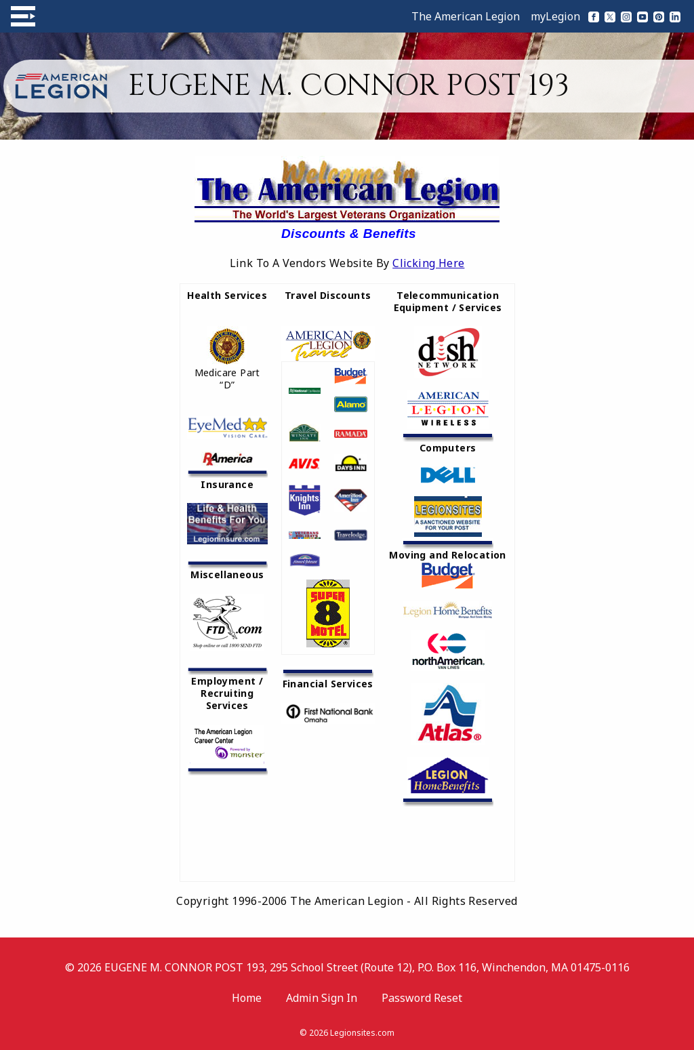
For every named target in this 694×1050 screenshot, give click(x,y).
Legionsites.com (362, 1032)
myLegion (555, 16)
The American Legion (465, 16)
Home (247, 997)
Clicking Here (428, 263)
